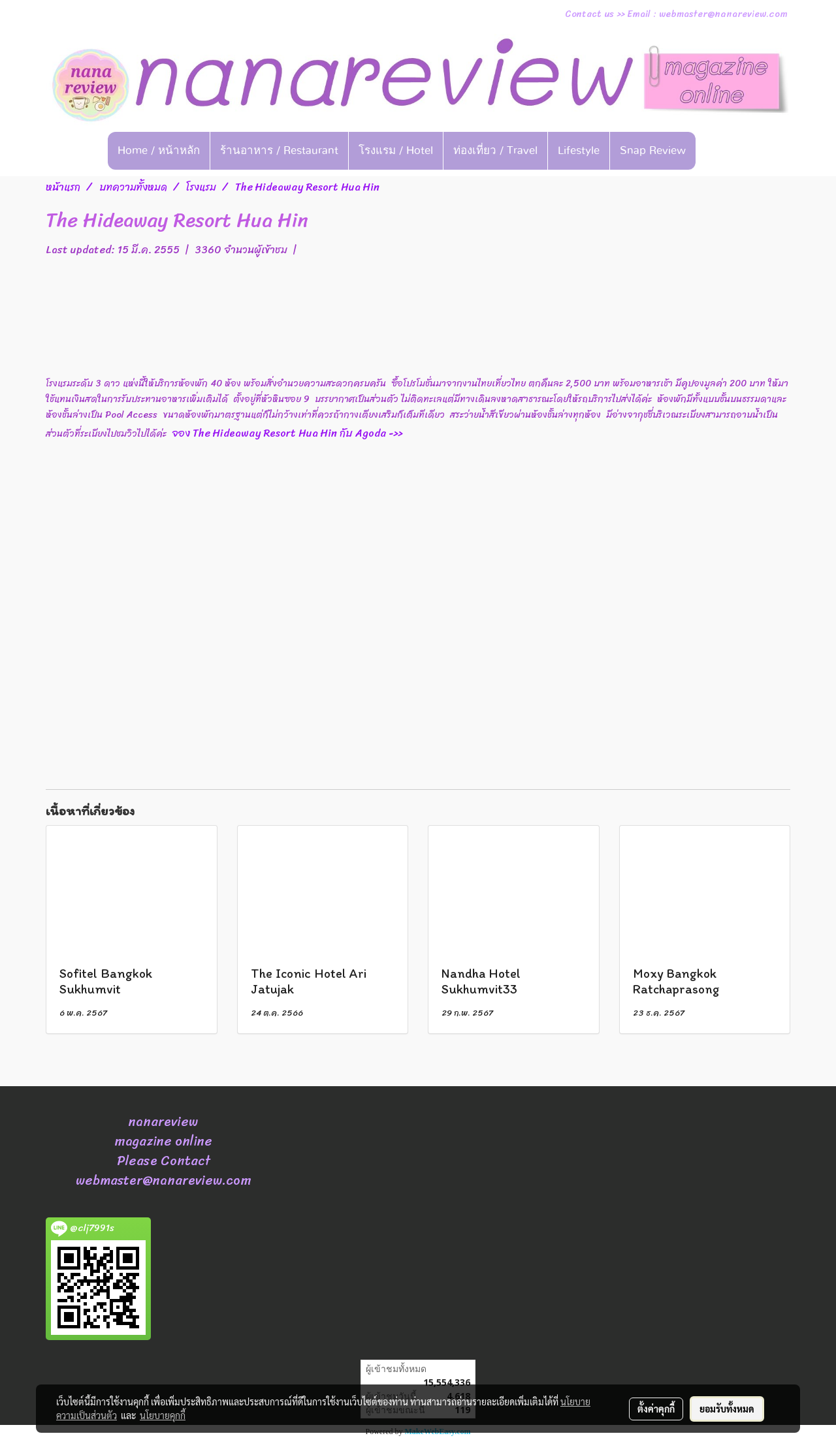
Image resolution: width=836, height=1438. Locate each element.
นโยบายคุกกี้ (162, 1415)
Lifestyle (579, 150)
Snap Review (653, 150)
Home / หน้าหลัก (159, 150)
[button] (716, 151)
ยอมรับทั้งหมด (726, 1409)
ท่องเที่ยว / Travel (495, 150)
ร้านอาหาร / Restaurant (279, 150)
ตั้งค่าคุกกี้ (656, 1409)
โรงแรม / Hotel (396, 150)
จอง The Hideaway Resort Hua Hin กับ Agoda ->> (308, 433)
